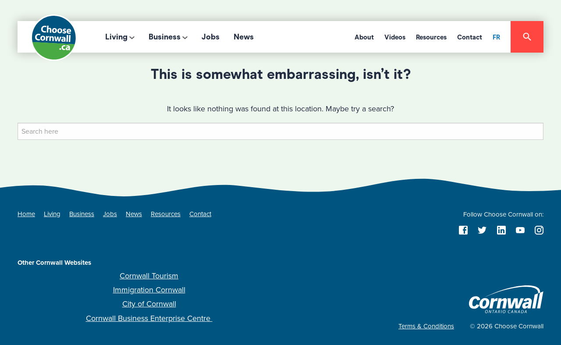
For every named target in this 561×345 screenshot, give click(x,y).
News (244, 37)
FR (496, 37)
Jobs (211, 37)
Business (165, 37)
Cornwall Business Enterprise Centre (149, 318)
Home (26, 214)
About (364, 37)
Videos (394, 37)
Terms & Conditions (426, 326)
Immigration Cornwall (149, 290)
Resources (431, 37)
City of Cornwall (149, 304)
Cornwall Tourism (149, 276)
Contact (469, 37)
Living (116, 37)
